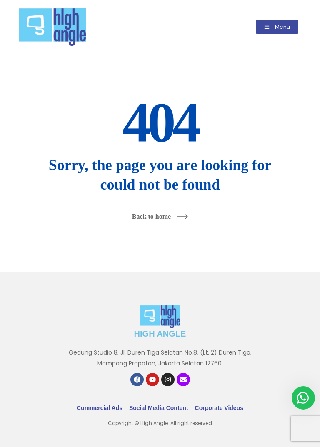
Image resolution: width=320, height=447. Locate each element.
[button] (277, 27)
